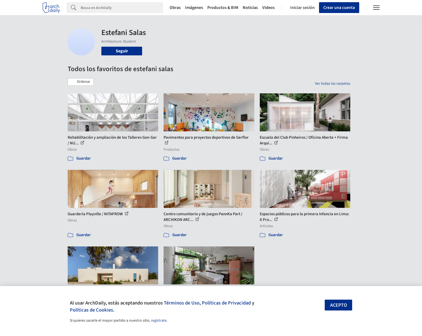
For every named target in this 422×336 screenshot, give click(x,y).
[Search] (122, 7)
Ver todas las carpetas (332, 83)
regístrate (159, 320)
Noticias (250, 7)
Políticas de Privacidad (226, 302)
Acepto (338, 305)
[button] (81, 82)
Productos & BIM (222, 7)
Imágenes (194, 7)
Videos (268, 7)
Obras (175, 7)
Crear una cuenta (339, 8)
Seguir (122, 51)
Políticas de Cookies (91, 309)
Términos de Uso (181, 302)
